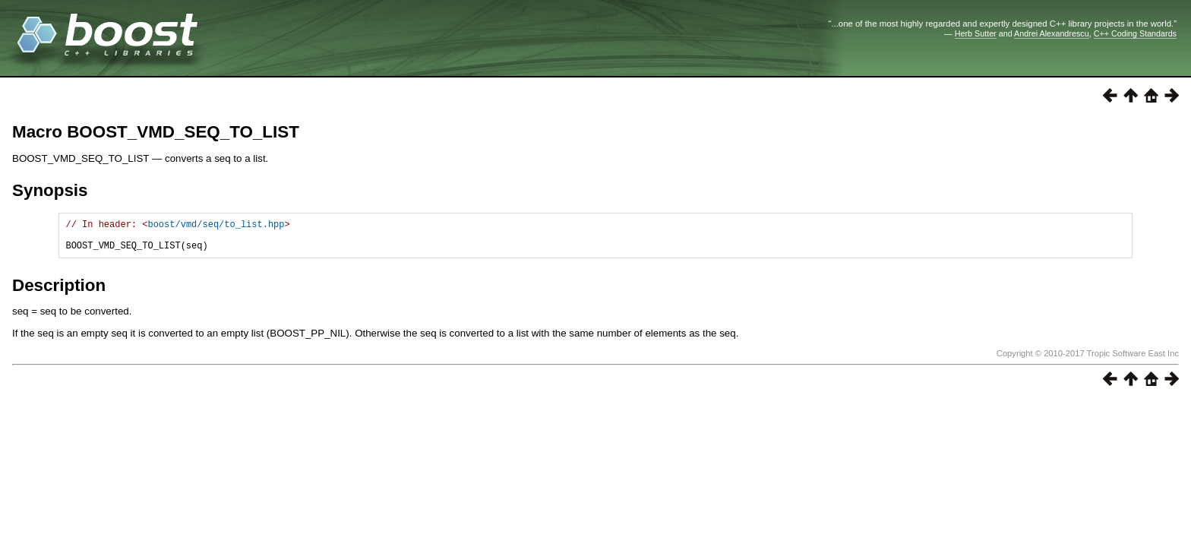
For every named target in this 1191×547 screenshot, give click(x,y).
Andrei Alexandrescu (1051, 33)
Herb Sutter (976, 33)
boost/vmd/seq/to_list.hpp (215, 226)
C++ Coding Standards (1135, 33)
